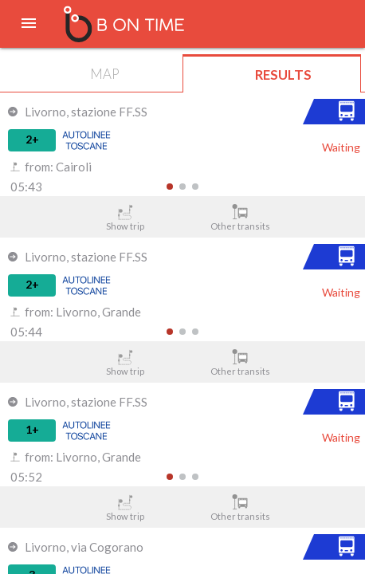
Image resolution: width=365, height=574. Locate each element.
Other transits (240, 217)
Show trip (125, 217)
